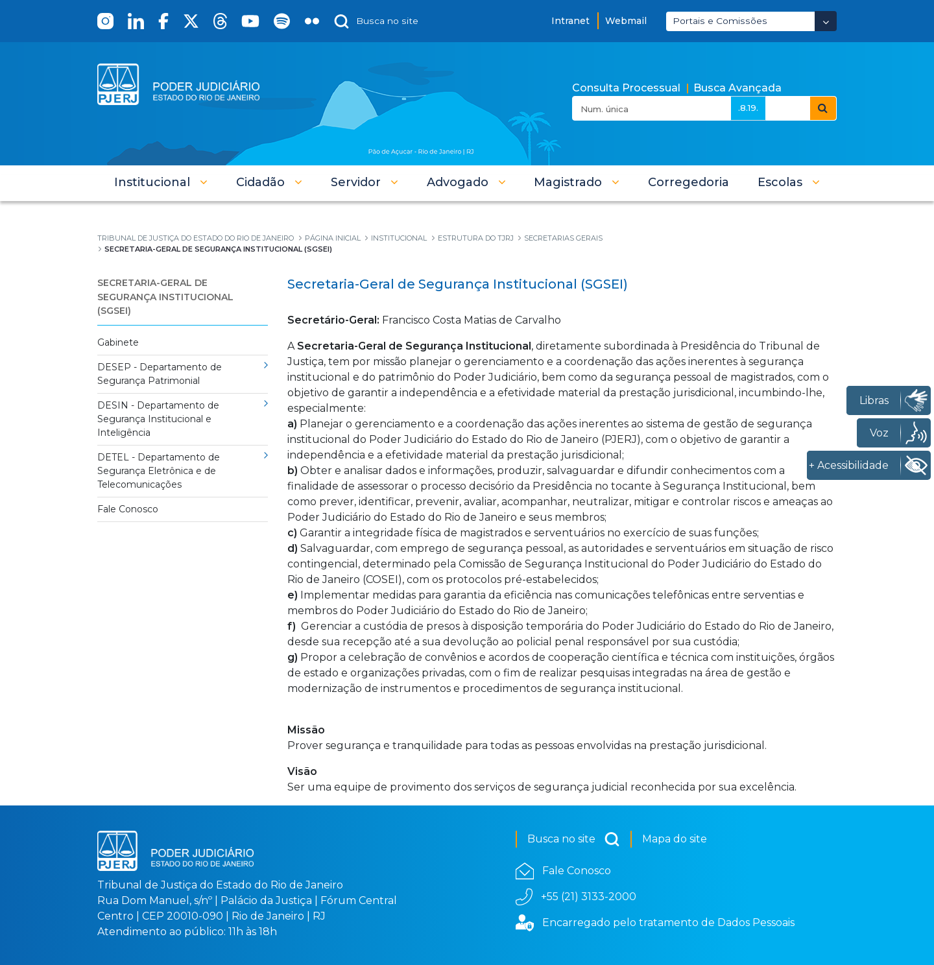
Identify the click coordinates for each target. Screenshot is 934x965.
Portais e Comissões (720, 21)
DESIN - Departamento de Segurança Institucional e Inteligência (158, 418)
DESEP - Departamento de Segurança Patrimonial (159, 374)
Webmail (626, 21)
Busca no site (573, 839)
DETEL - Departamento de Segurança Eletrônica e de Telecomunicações (158, 470)
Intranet (570, 21)
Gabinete (118, 342)
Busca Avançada (737, 88)
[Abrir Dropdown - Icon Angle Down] (826, 21)
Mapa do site (674, 839)
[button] (161, 182)
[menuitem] (688, 182)
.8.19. (748, 107)
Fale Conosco (127, 509)
